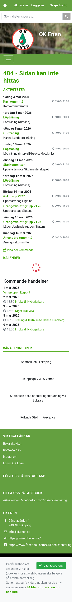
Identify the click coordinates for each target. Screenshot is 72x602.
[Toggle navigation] (8, 59)
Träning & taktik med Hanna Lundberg (40, 320)
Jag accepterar (51, 565)
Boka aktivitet (12, 443)
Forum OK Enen (13, 463)
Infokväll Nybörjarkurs (29, 302)
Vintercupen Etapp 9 (16, 292)
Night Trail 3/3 (24, 311)
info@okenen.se (19, 532)
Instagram (10, 457)
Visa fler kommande (18, 250)
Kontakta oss (12, 450)
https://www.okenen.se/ (25, 538)
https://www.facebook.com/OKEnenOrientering (35, 500)
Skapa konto (58, 5)
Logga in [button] (38, 5)
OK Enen (50, 34)
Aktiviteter (21, 5)
